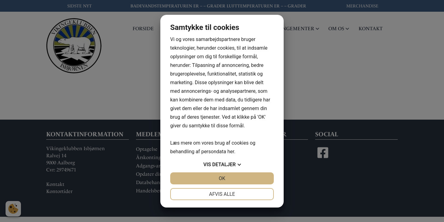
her (230, 151)
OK (222, 178)
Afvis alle (222, 194)
